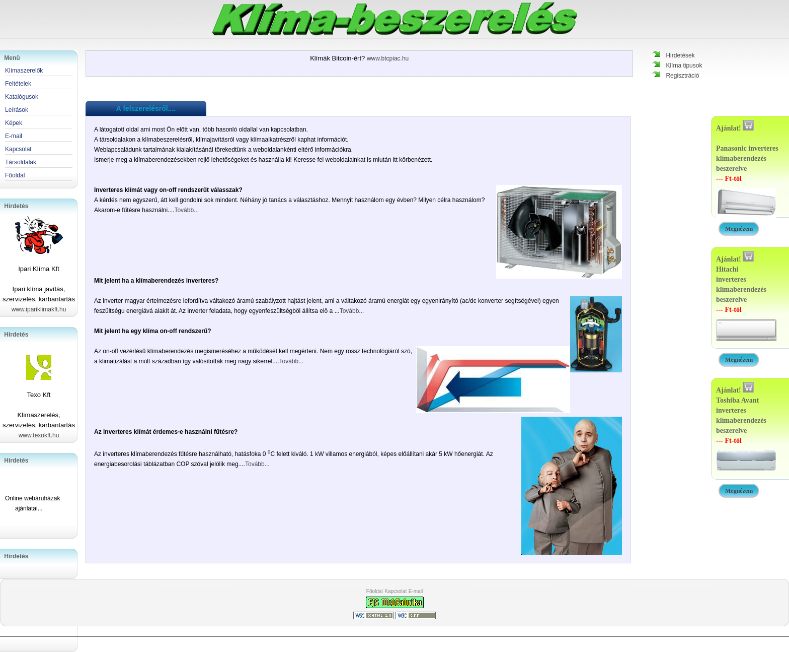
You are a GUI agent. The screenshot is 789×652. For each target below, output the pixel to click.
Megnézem (739, 228)
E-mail (416, 591)
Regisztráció (682, 75)
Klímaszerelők (24, 70)
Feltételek (18, 83)
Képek (13, 122)
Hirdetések (680, 55)
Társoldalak (20, 162)
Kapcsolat (395, 591)
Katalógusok (21, 96)
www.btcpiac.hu (388, 58)
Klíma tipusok (684, 65)
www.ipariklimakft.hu (39, 309)
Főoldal (374, 591)
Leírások (16, 109)
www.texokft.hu (39, 435)
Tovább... (186, 210)
